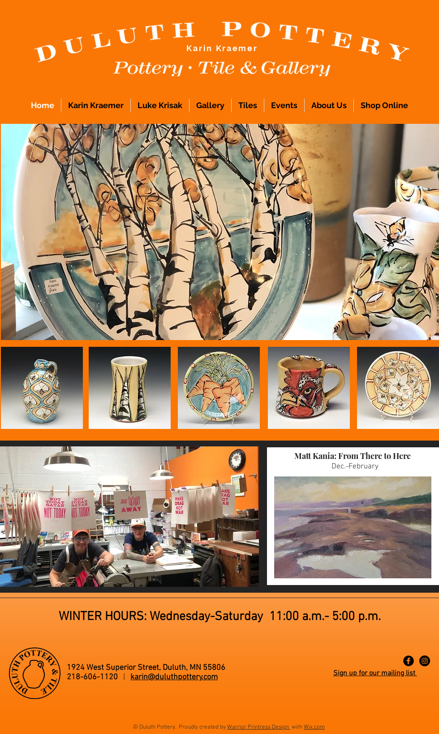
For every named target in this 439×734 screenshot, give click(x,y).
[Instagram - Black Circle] (424, 660)
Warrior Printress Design (258, 727)
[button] (220, 232)
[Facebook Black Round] (408, 660)
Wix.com (314, 727)
